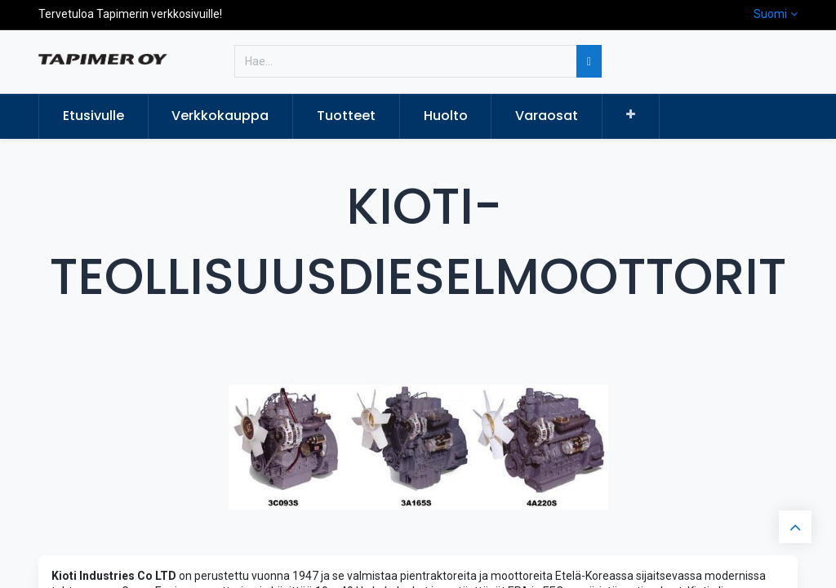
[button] (631, 115)
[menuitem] (93, 116)
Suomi (770, 13)
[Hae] (589, 61)
